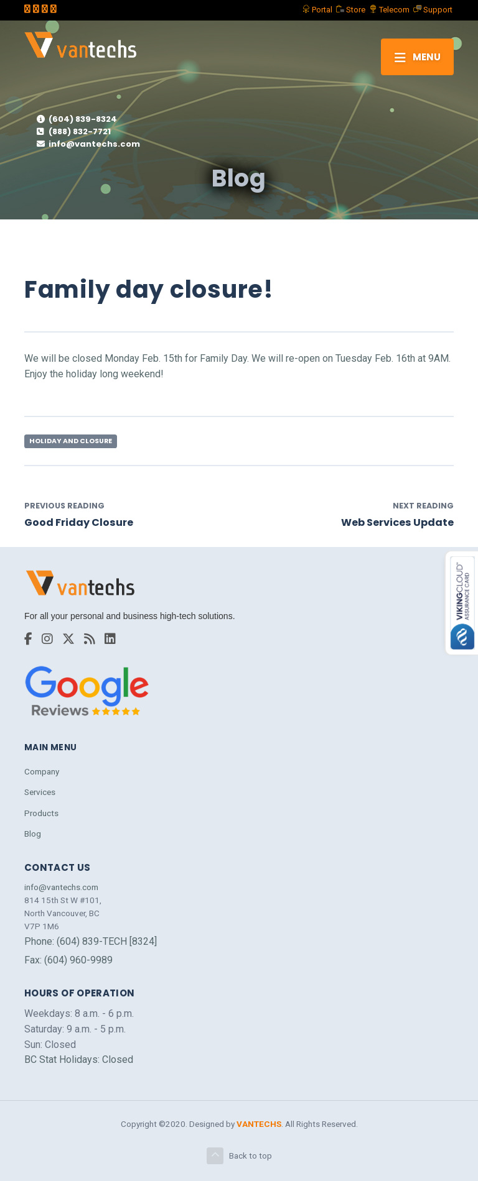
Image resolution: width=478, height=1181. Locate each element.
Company (41, 771)
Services (39, 792)
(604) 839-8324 (77, 119)
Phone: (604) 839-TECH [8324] (90, 941)
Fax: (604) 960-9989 (68, 960)
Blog (32, 834)
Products (41, 813)
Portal (317, 9)
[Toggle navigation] (417, 57)
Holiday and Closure (70, 441)
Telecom (389, 9)
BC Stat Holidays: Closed (78, 1059)
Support (432, 9)
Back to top (239, 1155)
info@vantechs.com (88, 144)
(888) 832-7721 (74, 131)
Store (350, 9)
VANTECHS (259, 1124)
